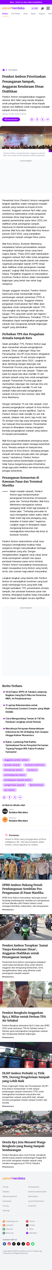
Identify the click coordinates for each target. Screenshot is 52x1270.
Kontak (5, 1187)
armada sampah (12, 765)
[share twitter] (42, 119)
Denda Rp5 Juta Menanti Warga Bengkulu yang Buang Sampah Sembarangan (23, 1146)
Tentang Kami (33, 1187)
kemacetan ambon (13, 770)
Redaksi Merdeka (18, 812)
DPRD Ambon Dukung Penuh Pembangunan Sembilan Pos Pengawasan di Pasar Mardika (22, 888)
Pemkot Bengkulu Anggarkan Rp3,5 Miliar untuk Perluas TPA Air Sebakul (24, 1016)
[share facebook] (37, 119)
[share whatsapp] (32, 119)
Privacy (6, 1206)
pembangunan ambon (14, 775)
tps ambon (9, 790)
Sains (33, 13)
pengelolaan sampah (14, 785)
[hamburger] (48, 8)
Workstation (33, 1196)
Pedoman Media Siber (37, 1192)
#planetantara (11, 119)
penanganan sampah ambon (17, 780)
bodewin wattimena (34, 765)
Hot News (15, 13)
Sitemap (6, 1211)
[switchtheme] (42, 8)
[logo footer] (14, 1178)
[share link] (48, 119)
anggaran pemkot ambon (16, 760)
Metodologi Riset (10, 1196)
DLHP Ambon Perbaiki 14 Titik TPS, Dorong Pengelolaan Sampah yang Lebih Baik (26, 1077)
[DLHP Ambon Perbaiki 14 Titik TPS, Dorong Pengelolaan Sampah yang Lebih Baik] (26, 1054)
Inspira (42, 13)
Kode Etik (32, 1206)
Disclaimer (7, 1201)
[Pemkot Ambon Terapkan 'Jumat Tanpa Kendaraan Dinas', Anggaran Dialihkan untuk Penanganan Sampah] (26, 927)
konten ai (32, 770)
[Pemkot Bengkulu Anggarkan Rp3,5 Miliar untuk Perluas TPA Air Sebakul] (26, 994)
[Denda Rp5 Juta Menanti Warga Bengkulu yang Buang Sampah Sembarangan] (26, 1123)
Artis (25, 13)
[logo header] (13, 8)
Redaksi (6, 1192)
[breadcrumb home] (5, 70)
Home (5, 13)
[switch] (35, 8)
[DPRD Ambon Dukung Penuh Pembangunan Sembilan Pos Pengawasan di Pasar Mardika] (26, 866)
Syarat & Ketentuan (36, 1201)
